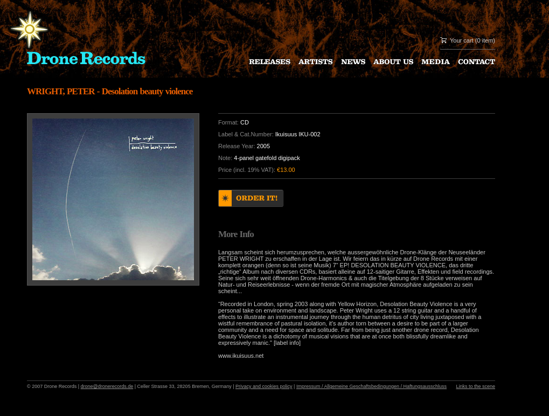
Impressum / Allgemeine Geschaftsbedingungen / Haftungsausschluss (371, 386)
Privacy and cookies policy (264, 386)
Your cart (462, 40)
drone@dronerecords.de (107, 386)
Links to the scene (475, 386)
